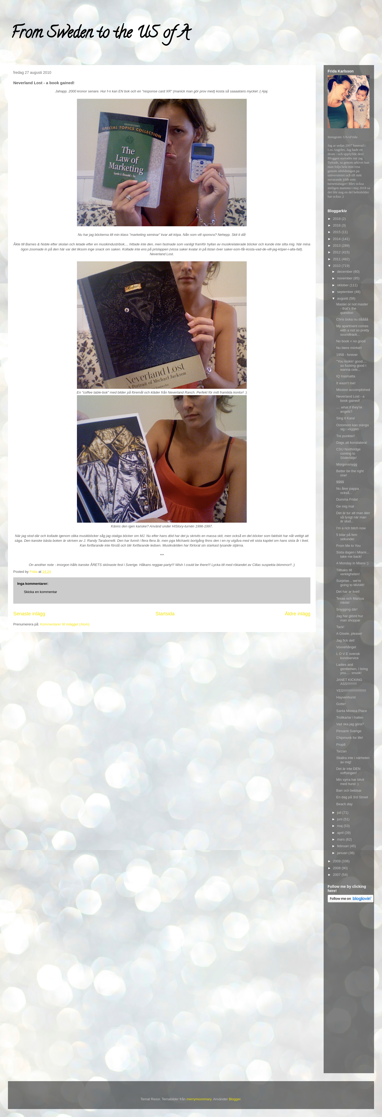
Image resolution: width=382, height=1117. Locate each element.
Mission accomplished (353, 390)
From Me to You (348, 546)
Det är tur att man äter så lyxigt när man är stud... (353, 517)
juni (340, 819)
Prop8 (340, 745)
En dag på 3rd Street (352, 797)
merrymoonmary (198, 1099)
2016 (337, 225)
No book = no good (350, 341)
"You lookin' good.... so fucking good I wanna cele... (351, 365)
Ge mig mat (345, 506)
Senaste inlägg (29, 613)
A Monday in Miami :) (352, 563)
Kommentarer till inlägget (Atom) (64, 624)
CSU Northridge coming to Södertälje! (348, 453)
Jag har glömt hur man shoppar (349, 618)
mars (341, 839)
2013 (337, 246)
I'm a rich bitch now (351, 528)
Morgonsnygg (346, 464)
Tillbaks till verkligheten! (348, 572)
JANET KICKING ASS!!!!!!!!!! (349, 682)
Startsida (165, 613)
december (345, 272)
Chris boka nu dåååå (352, 319)
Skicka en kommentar (40, 592)
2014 (337, 239)
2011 (337, 259)
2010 (337, 266)
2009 (337, 861)
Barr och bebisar (348, 790)
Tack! (340, 627)
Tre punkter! (345, 436)
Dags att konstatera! (351, 443)
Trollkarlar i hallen (349, 717)
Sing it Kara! (345, 418)
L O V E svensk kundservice (348, 656)
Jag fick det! (345, 640)
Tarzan (341, 751)
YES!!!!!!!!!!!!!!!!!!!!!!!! (351, 691)
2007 (337, 875)
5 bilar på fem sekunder (346, 537)
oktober (343, 285)
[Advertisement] (349, 988)
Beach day (344, 804)
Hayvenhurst (345, 697)
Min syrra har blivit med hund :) (350, 782)
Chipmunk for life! (349, 738)
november (345, 278)
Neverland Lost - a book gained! (350, 398)
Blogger (234, 1099)
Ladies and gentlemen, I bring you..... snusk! (352, 669)
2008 (337, 868)
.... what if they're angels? (349, 409)
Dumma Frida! (347, 499)
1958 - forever (347, 355)
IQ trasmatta (345, 376)
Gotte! (340, 704)
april (341, 833)
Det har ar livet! (347, 592)
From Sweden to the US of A (100, 34)
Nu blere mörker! (349, 348)
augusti (343, 298)
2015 (337, 232)
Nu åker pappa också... (347, 491)
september (345, 292)
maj (340, 826)
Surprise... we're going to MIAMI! (350, 583)
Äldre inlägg (297, 613)
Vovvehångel (346, 647)
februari (343, 846)
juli (339, 813)
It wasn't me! (345, 383)
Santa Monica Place (351, 711)
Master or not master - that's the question (352, 308)
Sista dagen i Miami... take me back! (352, 554)
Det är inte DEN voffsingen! (348, 771)
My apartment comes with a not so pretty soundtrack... (352, 330)
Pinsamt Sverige (348, 731)
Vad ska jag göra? (350, 724)
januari (343, 853)
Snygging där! (346, 609)
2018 (337, 219)
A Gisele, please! (349, 634)
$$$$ (340, 482)
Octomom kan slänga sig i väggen (352, 427)
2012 (337, 252)
